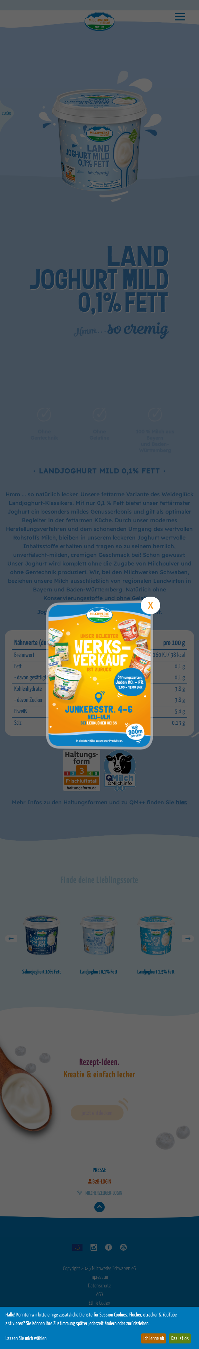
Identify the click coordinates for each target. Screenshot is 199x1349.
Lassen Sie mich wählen (26, 1338)
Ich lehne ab (154, 1338)
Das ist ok (180, 1338)
